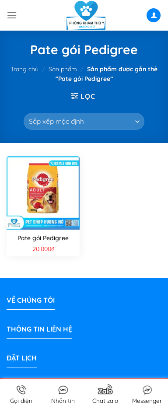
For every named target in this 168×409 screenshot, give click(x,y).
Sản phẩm (63, 69)
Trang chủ (24, 69)
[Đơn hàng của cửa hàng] (84, 121)
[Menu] (12, 15)
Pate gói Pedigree (43, 238)
